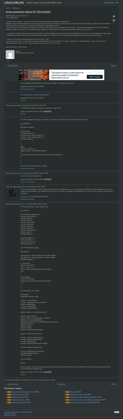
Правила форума (15, 412)
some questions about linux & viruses (23, 392)
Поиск (59, 2)
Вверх (116, 412)
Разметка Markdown (26, 412)
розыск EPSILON (12, 65)
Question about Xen (18, 397)
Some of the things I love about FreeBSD (82, 402)
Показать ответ (25, 89)
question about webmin (19, 402)
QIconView (73, 392)
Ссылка (8, 61)
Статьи (42, 2)
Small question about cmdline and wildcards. (83, 397)
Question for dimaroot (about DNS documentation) (85, 400)
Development (16, 8)
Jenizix (18, 51)
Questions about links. (18, 400)
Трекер (53, 2)
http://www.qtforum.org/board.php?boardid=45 (35, 94)
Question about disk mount (78, 394)
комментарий (16, 105)
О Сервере (7, 412)
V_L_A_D (24, 196)
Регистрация (109, 2)
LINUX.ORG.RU (14, 2)
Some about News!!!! (18, 394)
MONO (113, 65)
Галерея (36, 2)
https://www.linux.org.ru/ (10, 415)
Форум (48, 2)
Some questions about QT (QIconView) (28, 11)
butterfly (23, 86)
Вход (117, 2)
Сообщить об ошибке (10, 413)
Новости (30, 2)
